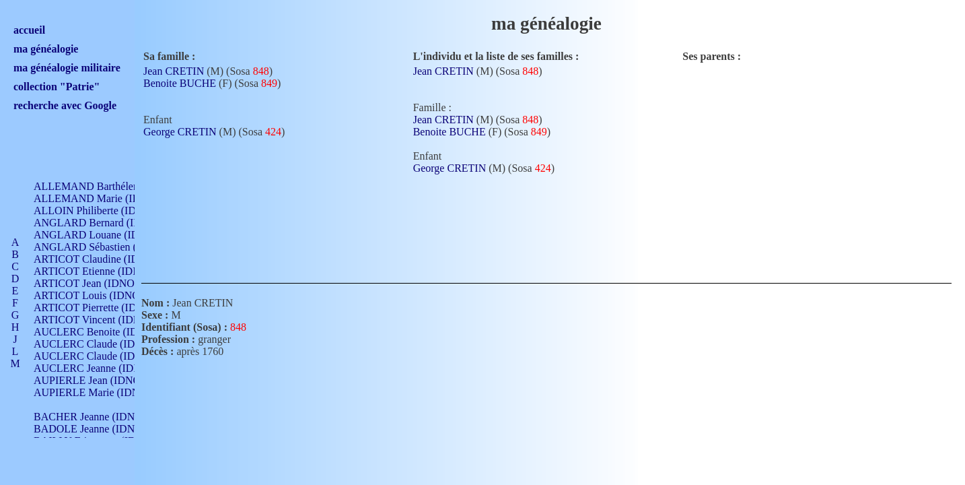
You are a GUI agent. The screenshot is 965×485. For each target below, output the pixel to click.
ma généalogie (45, 49)
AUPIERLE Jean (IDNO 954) (98, 380)
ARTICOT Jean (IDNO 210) (95, 283)
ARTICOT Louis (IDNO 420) (98, 295)
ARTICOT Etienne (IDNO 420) (102, 271)
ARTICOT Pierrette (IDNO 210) (104, 307)
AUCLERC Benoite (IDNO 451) (105, 331)
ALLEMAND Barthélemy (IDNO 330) (118, 186)
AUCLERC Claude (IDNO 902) (103, 344)
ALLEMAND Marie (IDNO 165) (106, 198)
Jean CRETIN (173, 71)
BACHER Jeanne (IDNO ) (91, 416)
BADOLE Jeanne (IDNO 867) (99, 428)
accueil (29, 30)
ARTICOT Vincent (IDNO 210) (102, 319)
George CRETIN (180, 131)
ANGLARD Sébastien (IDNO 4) (104, 247)
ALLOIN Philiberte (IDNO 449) (104, 210)
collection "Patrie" (56, 86)
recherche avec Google (64, 105)
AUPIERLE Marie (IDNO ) (93, 392)
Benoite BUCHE (179, 83)
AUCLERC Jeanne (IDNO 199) (103, 368)
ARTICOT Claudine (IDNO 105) (105, 259)
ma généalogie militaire (66, 67)
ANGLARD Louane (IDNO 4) (100, 234)
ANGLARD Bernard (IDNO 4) (101, 222)
